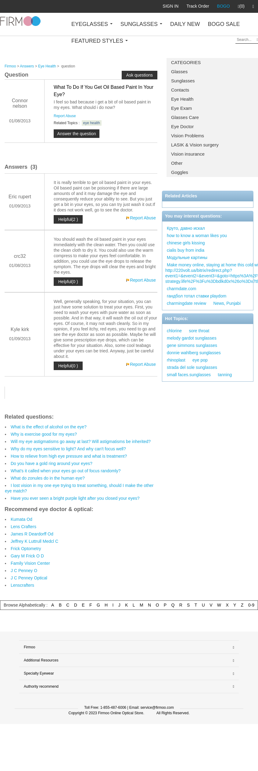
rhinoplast (176, 360)
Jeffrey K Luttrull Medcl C (34, 541)
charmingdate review (186, 303)
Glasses (179, 71)
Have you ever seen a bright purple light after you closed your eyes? (75, 498)
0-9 (251, 605)
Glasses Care (185, 117)
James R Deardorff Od (32, 533)
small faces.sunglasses (189, 374)
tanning (225, 374)
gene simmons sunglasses (192, 345)
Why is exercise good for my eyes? (44, 434)
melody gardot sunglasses (192, 338)
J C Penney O (24, 570)
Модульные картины (187, 257)
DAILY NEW (185, 24)
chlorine (174, 330)
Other (177, 163)
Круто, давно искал (186, 228)
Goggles (179, 172)
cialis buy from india (185, 250)
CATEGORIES (186, 62)
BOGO (223, 6)
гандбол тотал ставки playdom (196, 296)
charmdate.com (181, 288)
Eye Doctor (182, 126)
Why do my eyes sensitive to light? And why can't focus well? (68, 448)
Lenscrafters (22, 585)
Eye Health (182, 99)
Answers (27, 66)
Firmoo (10, 66)
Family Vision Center (30, 563)
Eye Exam (181, 108)
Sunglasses (183, 80)
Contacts (180, 89)
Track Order (197, 6)
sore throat (199, 330)
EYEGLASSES (92, 24)
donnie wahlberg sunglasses (194, 352)
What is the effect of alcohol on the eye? (49, 426)
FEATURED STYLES (99, 41)
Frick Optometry (26, 548)
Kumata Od (21, 519)
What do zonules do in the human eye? (48, 478)
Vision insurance (188, 154)
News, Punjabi (227, 303)
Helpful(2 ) (68, 219)
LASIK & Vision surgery (195, 144)
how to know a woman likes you (197, 235)
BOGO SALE (224, 24)
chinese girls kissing (186, 242)
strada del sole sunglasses (192, 367)
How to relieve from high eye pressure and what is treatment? (69, 456)
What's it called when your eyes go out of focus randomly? (66, 470)
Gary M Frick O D (27, 555)
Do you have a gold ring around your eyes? (51, 463)
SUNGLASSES (141, 24)
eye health (91, 123)
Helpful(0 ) (68, 281)
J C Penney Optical (29, 577)
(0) (241, 6)
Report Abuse (65, 116)
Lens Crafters (23, 526)
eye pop (200, 360)
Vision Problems (187, 135)
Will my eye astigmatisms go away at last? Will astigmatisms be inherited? (81, 441)
